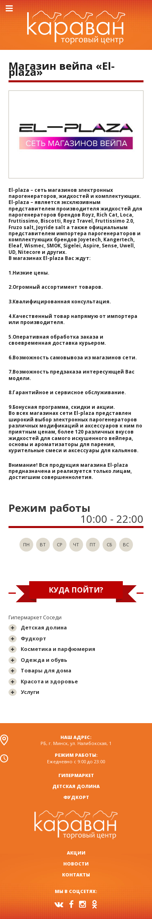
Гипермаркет (76, 775)
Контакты (76, 875)
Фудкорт (33, 638)
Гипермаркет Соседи (35, 617)
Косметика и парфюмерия (58, 649)
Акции (76, 853)
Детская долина (44, 627)
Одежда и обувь (44, 659)
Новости (76, 864)
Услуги (30, 692)
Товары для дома (46, 670)
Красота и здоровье (49, 681)
